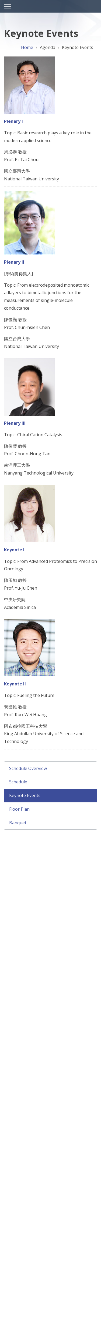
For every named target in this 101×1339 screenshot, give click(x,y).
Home (27, 47)
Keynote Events (24, 795)
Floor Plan (19, 809)
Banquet (17, 823)
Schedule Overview (28, 768)
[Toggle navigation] (7, 6)
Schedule (18, 782)
